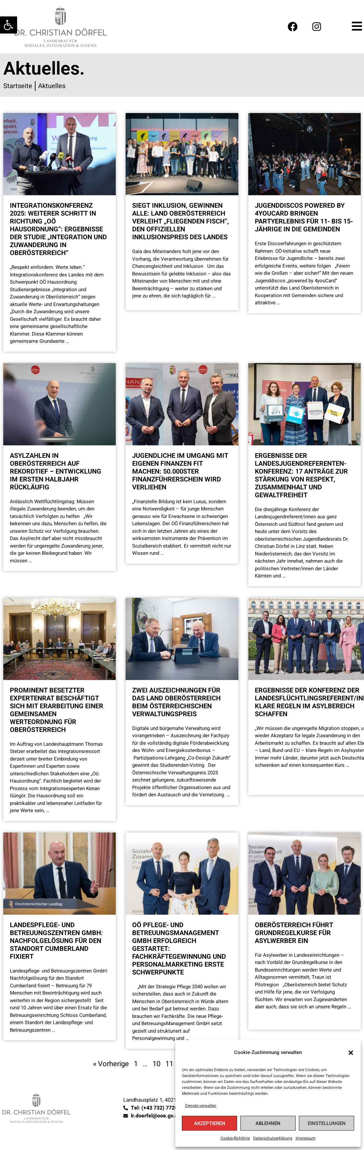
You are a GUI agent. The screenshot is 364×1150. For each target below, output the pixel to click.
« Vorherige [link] (111, 1064)
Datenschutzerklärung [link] (272, 1138)
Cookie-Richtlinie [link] (235, 1138)
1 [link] (136, 1064)
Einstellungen (327, 1123)
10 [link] (156, 1064)
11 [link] (169, 1064)
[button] (351, 1052)
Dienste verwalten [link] (200, 1106)
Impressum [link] (306, 1138)
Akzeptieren (209, 1123)
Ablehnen (267, 1123)
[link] (8, 25)
